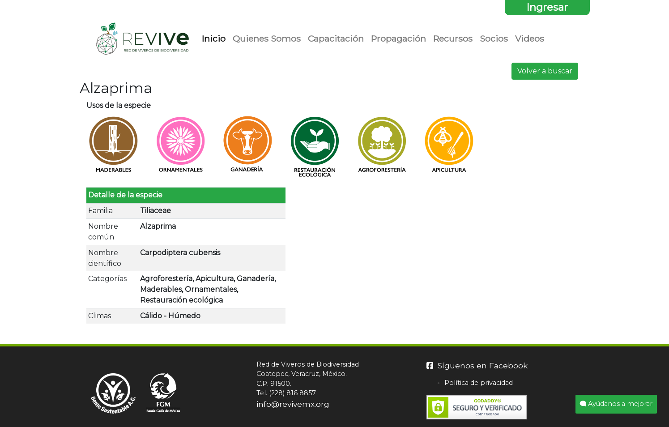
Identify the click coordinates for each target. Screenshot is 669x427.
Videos (529, 38)
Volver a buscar (544, 71)
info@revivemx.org (292, 404)
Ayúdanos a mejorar (616, 404)
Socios (494, 38)
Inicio (215, 38)
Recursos (453, 38)
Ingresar (547, 7)
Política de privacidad (478, 383)
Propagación (398, 38)
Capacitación (336, 38)
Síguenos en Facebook (477, 365)
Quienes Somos (267, 38)
